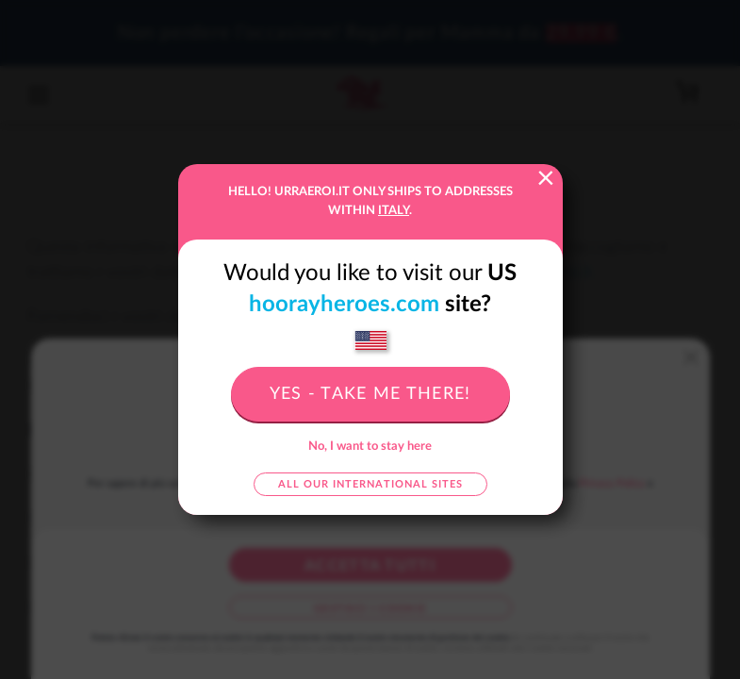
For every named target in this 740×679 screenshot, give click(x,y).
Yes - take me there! (370, 394)
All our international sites (370, 484)
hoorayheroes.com (344, 304)
